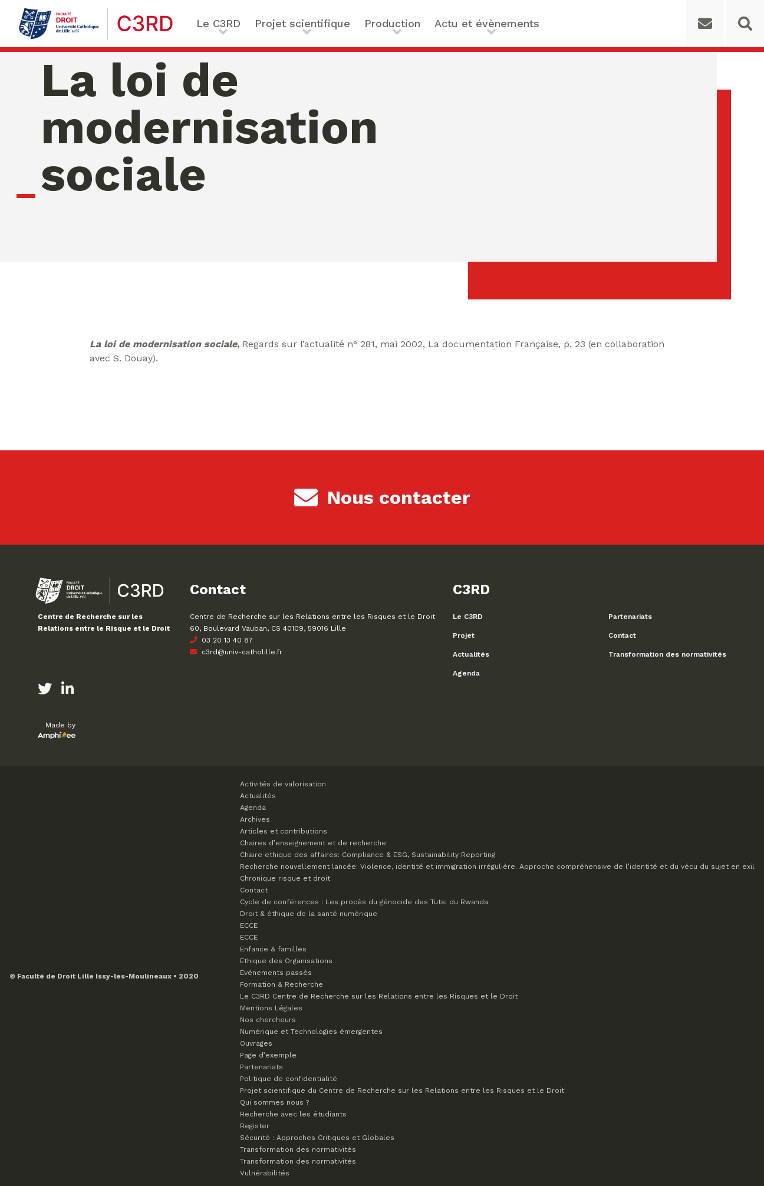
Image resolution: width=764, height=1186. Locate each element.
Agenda (466, 673)
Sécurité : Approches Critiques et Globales (317, 1138)
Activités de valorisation (283, 784)
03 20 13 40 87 (221, 640)
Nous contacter (382, 497)
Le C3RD (218, 23)
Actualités (471, 654)
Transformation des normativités (667, 654)
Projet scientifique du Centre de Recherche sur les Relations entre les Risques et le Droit (402, 1090)
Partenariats (630, 616)
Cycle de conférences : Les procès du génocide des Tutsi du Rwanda (364, 902)
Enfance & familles (273, 949)
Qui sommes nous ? (274, 1102)
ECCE (249, 925)
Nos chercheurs (268, 1020)
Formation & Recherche (281, 984)
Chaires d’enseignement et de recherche (313, 843)
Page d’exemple (268, 1055)
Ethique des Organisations (286, 961)
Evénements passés (276, 972)
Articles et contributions (283, 831)
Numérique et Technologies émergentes (311, 1031)
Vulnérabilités (264, 1173)
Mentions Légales (271, 1008)
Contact (622, 635)
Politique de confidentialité (288, 1079)
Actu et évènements (486, 23)
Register (254, 1126)
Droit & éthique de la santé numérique (308, 914)
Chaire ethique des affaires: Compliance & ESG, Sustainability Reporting (367, 855)
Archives (255, 819)
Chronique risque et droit (285, 878)
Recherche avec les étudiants (293, 1114)
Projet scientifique (302, 23)
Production (392, 23)
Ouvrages (256, 1043)
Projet (464, 635)
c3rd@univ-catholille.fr (236, 652)
